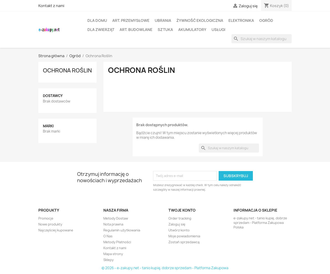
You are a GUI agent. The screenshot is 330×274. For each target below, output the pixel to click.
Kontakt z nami (51, 5)
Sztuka (165, 29)
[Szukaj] (261, 38)
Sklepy (108, 260)
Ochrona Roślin (67, 70)
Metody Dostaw (115, 218)
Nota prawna (113, 224)
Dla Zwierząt (100, 29)
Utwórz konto (179, 230)
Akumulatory (192, 29)
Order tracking (179, 218)
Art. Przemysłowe (130, 20)
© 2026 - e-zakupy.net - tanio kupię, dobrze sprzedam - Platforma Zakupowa (165, 268)
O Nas (108, 236)
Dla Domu (97, 20)
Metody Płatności (117, 242)
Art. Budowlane (136, 29)
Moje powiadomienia (184, 236)
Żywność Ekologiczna (199, 20)
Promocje (45, 218)
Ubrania (163, 20)
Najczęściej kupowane (55, 230)
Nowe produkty (50, 224)
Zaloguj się (176, 224)
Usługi (218, 29)
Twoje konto (182, 210)
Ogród (266, 20)
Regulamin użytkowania (121, 230)
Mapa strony (113, 254)
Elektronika (241, 20)
